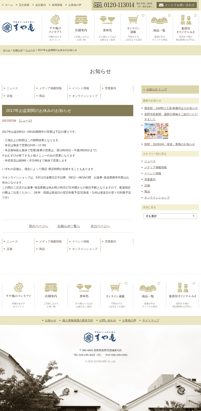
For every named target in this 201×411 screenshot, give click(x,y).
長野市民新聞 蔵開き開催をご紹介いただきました (171, 117)
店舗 (9, 95)
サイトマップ (150, 320)
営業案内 (110, 88)
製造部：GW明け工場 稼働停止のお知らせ (171, 108)
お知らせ (50, 320)
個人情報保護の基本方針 (77, 320)
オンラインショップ (84, 95)
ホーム (9, 4)
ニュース (12, 88)
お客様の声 (74, 4)
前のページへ (38, 226)
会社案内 (40, 4)
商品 (42, 95)
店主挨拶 (24, 4)
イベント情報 (80, 88)
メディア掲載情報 (50, 88)
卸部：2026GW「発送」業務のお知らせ (169, 144)
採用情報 (57, 4)
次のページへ (100, 226)
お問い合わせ (107, 320)
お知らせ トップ (156, 89)
